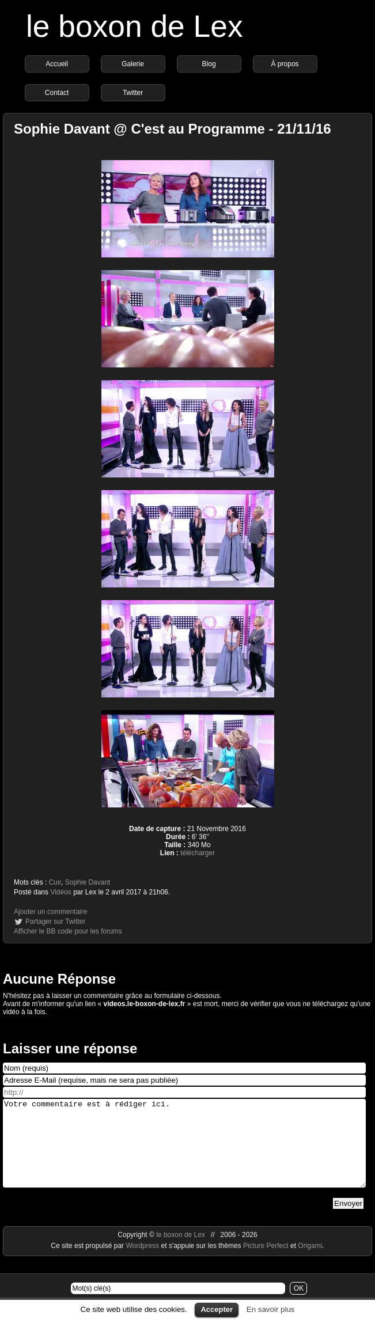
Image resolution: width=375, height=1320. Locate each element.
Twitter (133, 93)
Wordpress (143, 1263)
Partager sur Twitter (55, 921)
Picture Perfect (266, 1263)
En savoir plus (271, 1309)
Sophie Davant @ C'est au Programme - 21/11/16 (172, 128)
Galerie (133, 64)
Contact (57, 93)
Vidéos (60, 892)
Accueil (57, 64)
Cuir (55, 882)
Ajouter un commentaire (50, 912)
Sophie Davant (88, 882)
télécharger (197, 853)
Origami (310, 1263)
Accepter (216, 1309)
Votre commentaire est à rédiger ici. (184, 1152)
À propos (285, 64)
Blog (209, 64)
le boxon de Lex (134, 26)
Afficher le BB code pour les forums (68, 931)
